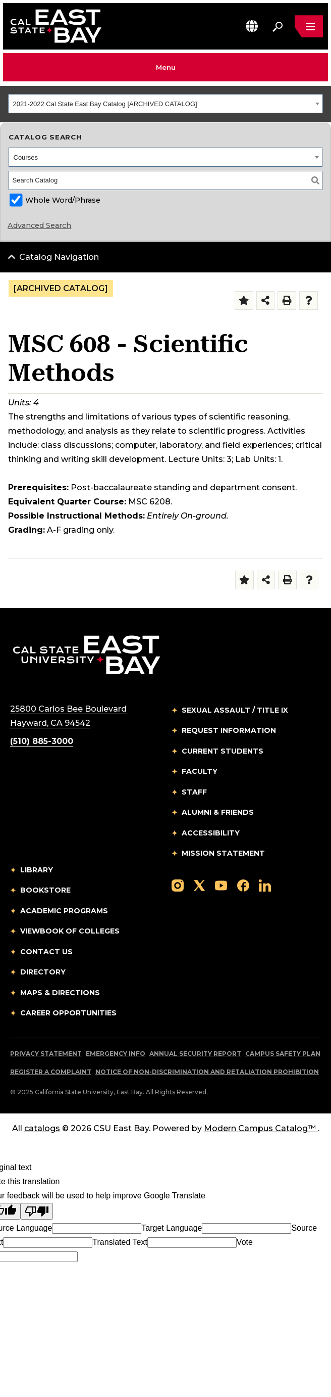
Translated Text (119, 1242)
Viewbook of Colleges (70, 931)
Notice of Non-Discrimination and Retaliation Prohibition (207, 1072)
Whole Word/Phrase (62, 200)
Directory (43, 971)
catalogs (42, 1128)
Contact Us (46, 951)
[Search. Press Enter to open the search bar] (277, 26)
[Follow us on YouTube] (221, 885)
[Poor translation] (37, 1211)
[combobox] (165, 103)
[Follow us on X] (199, 885)
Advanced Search (39, 225)
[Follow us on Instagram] (178, 885)
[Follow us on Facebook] (243, 885)
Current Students (222, 751)
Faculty (199, 771)
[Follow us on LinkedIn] (265, 885)
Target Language (171, 1228)
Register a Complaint (50, 1072)
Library (36, 869)
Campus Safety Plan (282, 1053)
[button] (251, 26)
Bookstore (45, 890)
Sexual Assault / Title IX (235, 710)
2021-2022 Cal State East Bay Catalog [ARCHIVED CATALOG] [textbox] (105, 104)
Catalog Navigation (59, 257)
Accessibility (211, 832)
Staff (194, 792)
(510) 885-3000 (41, 741)
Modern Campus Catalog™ (261, 1128)
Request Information (229, 730)
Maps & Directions (60, 992)
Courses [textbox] (26, 157)
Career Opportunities (68, 1012)
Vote (245, 1242)
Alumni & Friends (218, 812)
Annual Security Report (195, 1053)
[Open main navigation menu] (309, 26)
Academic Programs (64, 910)
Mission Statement (223, 853)
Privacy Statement (46, 1053)
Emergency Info (115, 1053)
